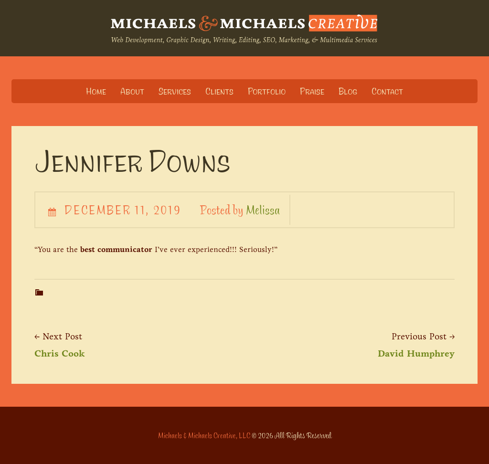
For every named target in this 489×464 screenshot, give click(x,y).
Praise (312, 91)
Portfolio (267, 91)
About (132, 91)
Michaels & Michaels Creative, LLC (204, 435)
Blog (348, 91)
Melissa (263, 209)
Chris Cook (59, 353)
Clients (219, 91)
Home (96, 91)
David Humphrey (416, 353)
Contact (387, 91)
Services (175, 91)
